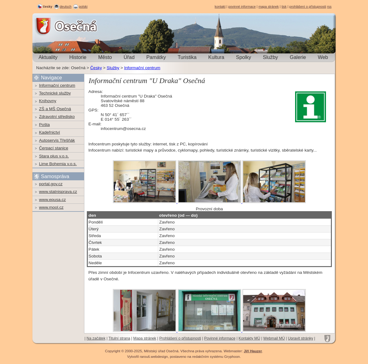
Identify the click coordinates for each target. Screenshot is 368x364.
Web (323, 57)
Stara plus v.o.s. (54, 156)
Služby (270, 57)
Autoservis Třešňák (57, 140)
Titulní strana (119, 338)
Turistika (187, 57)
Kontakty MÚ (249, 338)
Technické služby (55, 93)
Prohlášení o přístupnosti (180, 338)
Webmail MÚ (274, 338)
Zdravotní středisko (57, 116)
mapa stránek (268, 6)
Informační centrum (142, 67)
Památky (156, 57)
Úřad (129, 57)
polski (83, 6)
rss (329, 6)
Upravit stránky (300, 338)
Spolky (243, 57)
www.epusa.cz (52, 199)
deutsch (65, 6)
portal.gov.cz (50, 184)
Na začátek (96, 338)
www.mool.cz (51, 207)
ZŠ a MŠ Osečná (55, 109)
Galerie (298, 57)
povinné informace (242, 6)
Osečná (49, 26)
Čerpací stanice (53, 148)
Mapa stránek (144, 338)
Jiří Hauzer (253, 351)
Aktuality (48, 57)
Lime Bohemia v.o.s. (58, 163)
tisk (283, 6)
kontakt (220, 6)
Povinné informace (219, 338)
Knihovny (47, 100)
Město (105, 57)
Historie (77, 57)
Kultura (216, 57)
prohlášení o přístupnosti (307, 6)
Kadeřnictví (49, 132)
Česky (96, 67)
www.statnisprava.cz (58, 191)
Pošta (44, 124)
